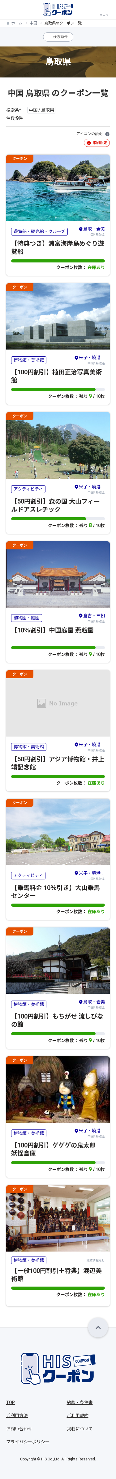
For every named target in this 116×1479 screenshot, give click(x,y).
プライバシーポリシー (27, 1441)
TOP (10, 1402)
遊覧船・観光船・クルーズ (39, 231)
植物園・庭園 (27, 617)
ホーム (16, 23)
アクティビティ (28, 488)
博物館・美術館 (29, 360)
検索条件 (60, 36)
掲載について (80, 1428)
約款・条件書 (80, 1402)
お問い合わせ (19, 1428)
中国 (33, 23)
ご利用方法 (17, 1415)
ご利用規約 (77, 1415)
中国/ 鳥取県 (91, 231)
